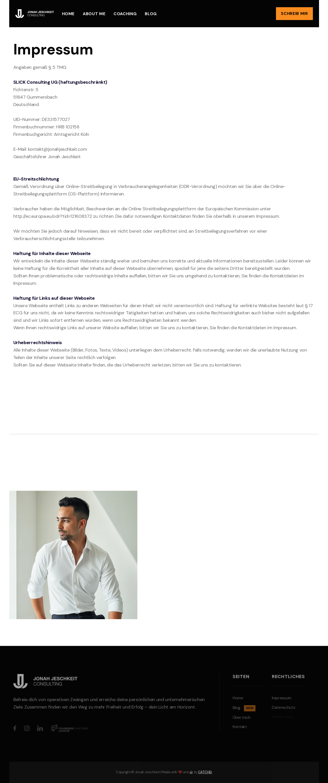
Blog (151, 13)
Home (68, 13)
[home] (34, 13)
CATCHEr (205, 772)
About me (94, 13)
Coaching (125, 13)
